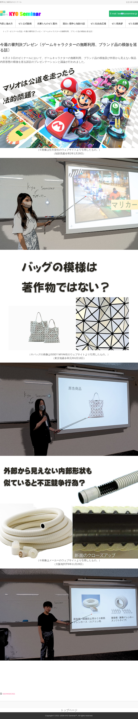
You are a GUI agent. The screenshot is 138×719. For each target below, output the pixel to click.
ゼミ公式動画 (25, 23)
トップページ (69, 710)
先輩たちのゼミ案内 (47, 23)
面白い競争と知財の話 (74, 23)
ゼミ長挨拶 (117, 23)
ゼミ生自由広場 (98, 23)
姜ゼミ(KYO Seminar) (20, 13)
